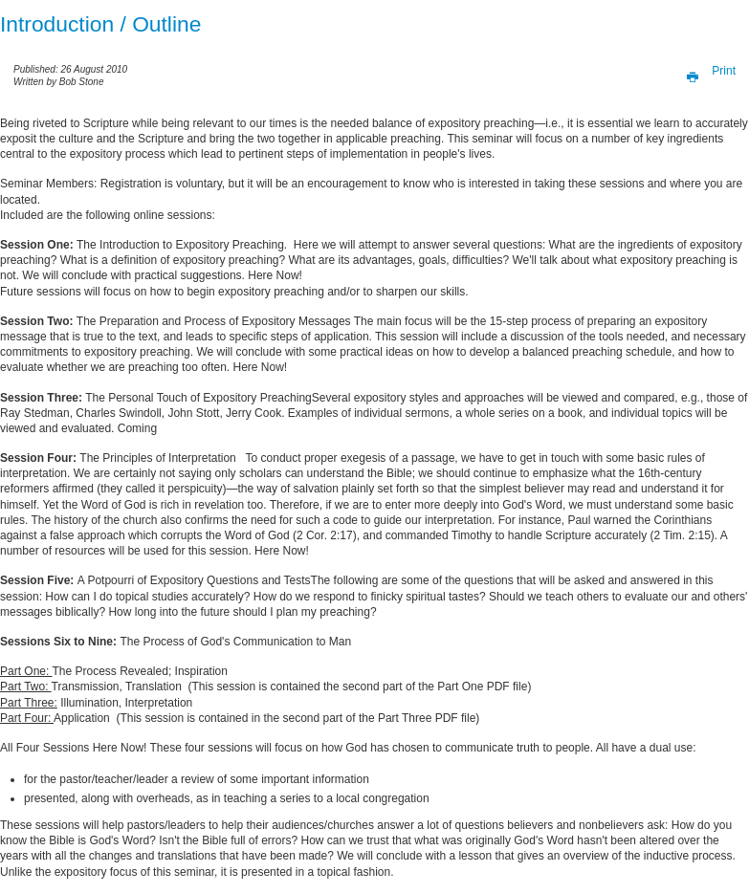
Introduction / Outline (100, 23)
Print (706, 70)
